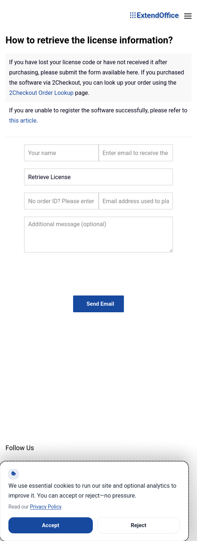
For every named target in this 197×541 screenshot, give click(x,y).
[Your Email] (136, 152)
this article (23, 120)
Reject (139, 525)
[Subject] (98, 177)
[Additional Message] (98, 234)
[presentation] (98, 274)
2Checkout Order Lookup (41, 92)
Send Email (100, 304)
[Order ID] (61, 201)
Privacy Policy (45, 507)
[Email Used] (136, 201)
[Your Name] (61, 152)
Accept (50, 525)
